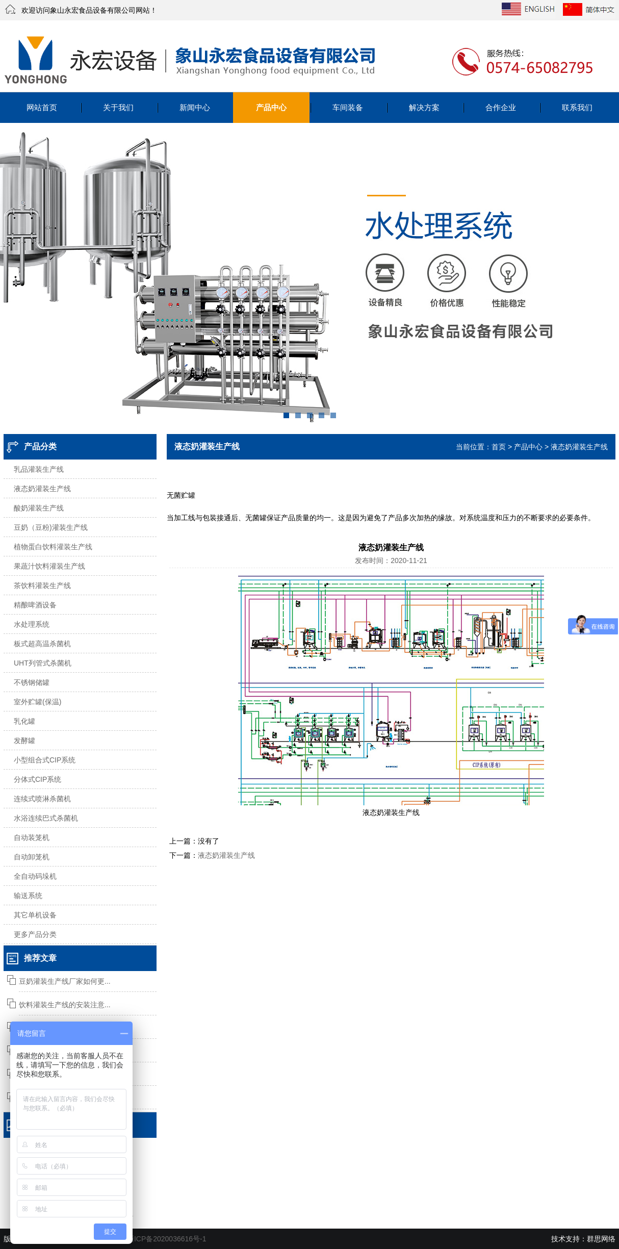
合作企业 (500, 107)
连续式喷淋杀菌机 (42, 799)
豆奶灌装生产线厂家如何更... (65, 981)
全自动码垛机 (35, 876)
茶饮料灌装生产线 (42, 585)
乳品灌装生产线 (39, 469)
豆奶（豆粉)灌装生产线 (51, 527)
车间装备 (347, 107)
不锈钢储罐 (31, 682)
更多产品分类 (35, 934)
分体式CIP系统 (37, 779)
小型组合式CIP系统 (44, 760)
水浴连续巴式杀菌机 (46, 818)
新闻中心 (194, 107)
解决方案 (424, 107)
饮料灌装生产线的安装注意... (65, 1005)
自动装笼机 (31, 837)
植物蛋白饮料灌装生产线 (53, 547)
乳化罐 (24, 721)
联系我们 (577, 107)
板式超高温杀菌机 (42, 644)
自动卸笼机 (31, 857)
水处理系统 (31, 624)
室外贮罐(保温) (37, 702)
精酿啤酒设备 (35, 605)
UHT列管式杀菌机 (42, 663)
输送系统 (28, 895)
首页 (499, 447)
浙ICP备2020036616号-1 (167, 1239)
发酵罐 (24, 740)
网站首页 (42, 107)
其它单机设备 (35, 915)
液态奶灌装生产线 (42, 489)
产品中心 (271, 107)
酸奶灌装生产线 (39, 508)
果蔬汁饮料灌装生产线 (49, 566)
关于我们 (118, 107)
